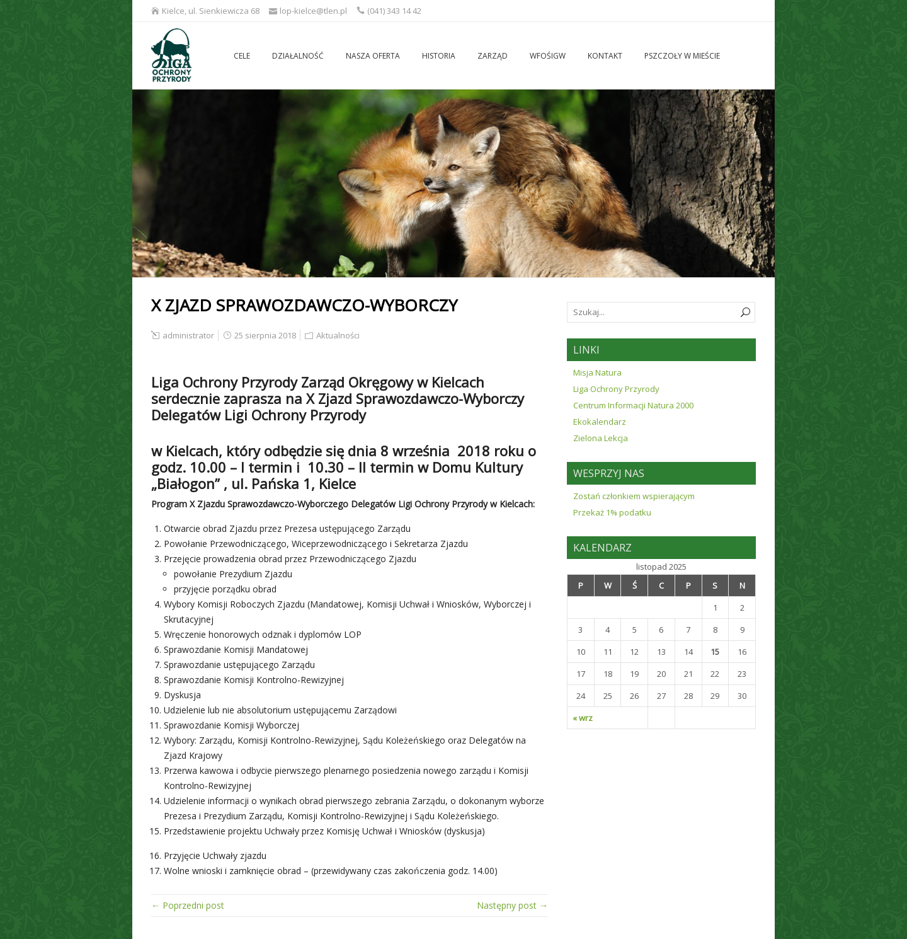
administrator (188, 335)
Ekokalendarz (599, 421)
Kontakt (605, 55)
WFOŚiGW (548, 55)
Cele (242, 55)
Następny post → (512, 905)
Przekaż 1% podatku (612, 512)
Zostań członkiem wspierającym (634, 496)
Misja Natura (597, 372)
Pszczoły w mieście (682, 55)
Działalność (298, 55)
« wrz (583, 717)
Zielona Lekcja (600, 438)
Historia (438, 55)
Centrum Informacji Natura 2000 (633, 405)
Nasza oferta (373, 55)
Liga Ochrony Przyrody (616, 389)
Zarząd (492, 55)
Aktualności (338, 335)
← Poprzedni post (187, 905)
